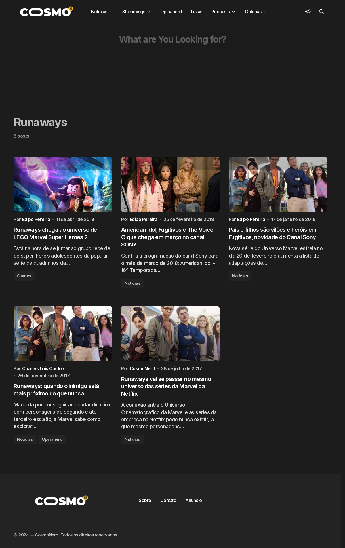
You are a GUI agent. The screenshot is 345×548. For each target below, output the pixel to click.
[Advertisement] (170, 62)
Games (24, 278)
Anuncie (193, 504)
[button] (308, 11)
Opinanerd (52, 443)
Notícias (132, 285)
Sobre (145, 504)
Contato (168, 504)
